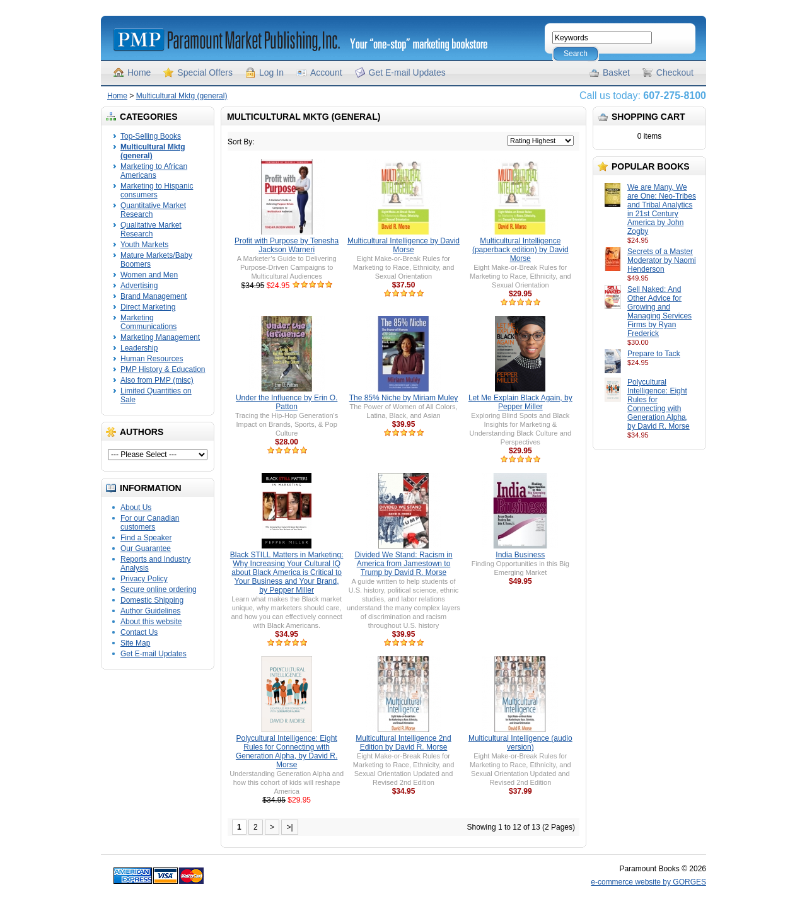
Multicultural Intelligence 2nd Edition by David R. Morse (403, 742)
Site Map (135, 643)
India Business (520, 554)
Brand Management (153, 296)
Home (139, 72)
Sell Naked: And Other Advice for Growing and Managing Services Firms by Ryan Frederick (659, 311)
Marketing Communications (148, 322)
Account (326, 72)
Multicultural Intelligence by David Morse (403, 245)
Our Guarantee (145, 548)
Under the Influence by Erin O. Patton (286, 402)
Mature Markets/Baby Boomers (156, 260)
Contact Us (139, 632)
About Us (135, 507)
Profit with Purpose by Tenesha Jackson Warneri (287, 245)
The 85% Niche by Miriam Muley (403, 397)
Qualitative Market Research (151, 229)
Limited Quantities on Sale (156, 395)
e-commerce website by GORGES (648, 882)
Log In (271, 72)
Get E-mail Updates (407, 72)
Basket (616, 72)
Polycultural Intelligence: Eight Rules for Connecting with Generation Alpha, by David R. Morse (658, 404)
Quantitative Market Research (153, 210)
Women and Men (149, 274)
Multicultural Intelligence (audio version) (520, 742)
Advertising (139, 285)
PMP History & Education (163, 369)
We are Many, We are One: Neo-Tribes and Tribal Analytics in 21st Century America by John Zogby (661, 209)
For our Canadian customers (149, 522)
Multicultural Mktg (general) (182, 95)
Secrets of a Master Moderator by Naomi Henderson (661, 260)
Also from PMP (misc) (157, 380)
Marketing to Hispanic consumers (156, 190)
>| (289, 827)
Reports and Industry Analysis (155, 563)
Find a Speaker (145, 537)
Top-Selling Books (150, 136)
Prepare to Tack (653, 353)
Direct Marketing (147, 307)
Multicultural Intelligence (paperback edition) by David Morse (520, 249)
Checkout (675, 72)
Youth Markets (144, 244)
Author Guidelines (150, 610)
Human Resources (151, 358)
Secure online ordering (158, 589)
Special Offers (205, 72)
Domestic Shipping (151, 600)
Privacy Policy (144, 578)
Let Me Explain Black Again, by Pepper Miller (520, 402)
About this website (151, 621)
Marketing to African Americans (153, 171)
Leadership (139, 348)
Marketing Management (160, 337)
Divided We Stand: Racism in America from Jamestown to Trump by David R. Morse (403, 563)
